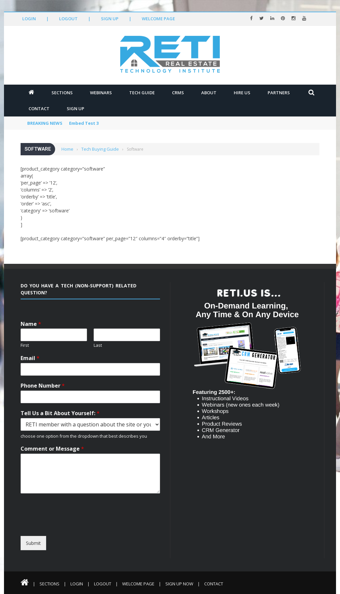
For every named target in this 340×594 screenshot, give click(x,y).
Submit (33, 543)
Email (30, 358)
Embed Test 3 (84, 123)
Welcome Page (158, 19)
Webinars (101, 93)
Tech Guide (142, 93)
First (25, 345)
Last (98, 345)
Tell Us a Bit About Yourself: (60, 413)
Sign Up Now (179, 584)
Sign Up (110, 19)
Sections (62, 93)
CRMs (178, 93)
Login (29, 19)
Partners (279, 93)
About (208, 93)
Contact (39, 108)
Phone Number (43, 385)
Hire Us (242, 93)
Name (31, 324)
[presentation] (81, 530)
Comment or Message (52, 448)
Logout (68, 19)
